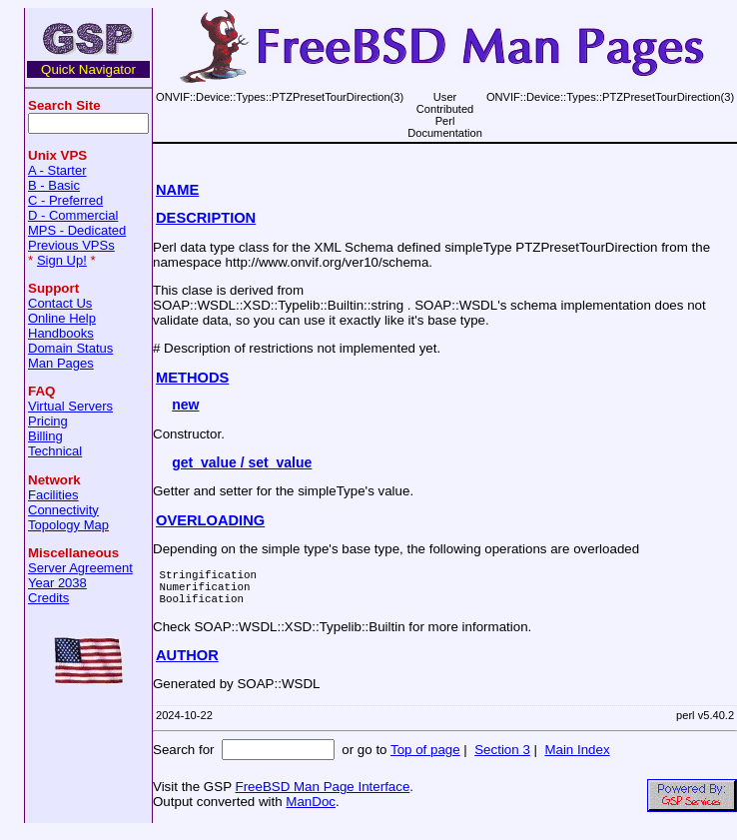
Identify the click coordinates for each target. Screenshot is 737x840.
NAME (177, 190)
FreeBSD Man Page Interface (322, 795)
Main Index (576, 758)
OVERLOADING (210, 520)
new (185, 405)
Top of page (425, 758)
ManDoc (311, 810)
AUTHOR (187, 664)
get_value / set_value (242, 462)
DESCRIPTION (206, 218)
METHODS (192, 378)
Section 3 (502, 758)
